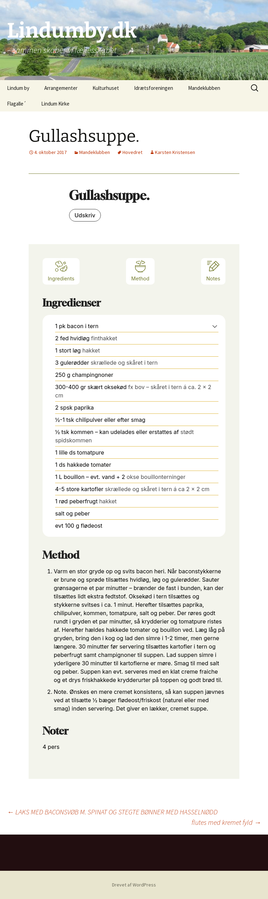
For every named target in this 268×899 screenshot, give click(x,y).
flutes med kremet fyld (226, 822)
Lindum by (18, 88)
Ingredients (61, 270)
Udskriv (85, 215)
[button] (214, 326)
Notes (213, 270)
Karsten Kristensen (175, 152)
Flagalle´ (16, 103)
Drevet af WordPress (134, 885)
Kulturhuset (105, 88)
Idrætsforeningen (153, 88)
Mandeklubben (204, 88)
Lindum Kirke (55, 103)
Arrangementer (60, 88)
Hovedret (132, 152)
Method (140, 270)
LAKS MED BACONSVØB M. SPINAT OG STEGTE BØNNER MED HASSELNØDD (112, 811)
